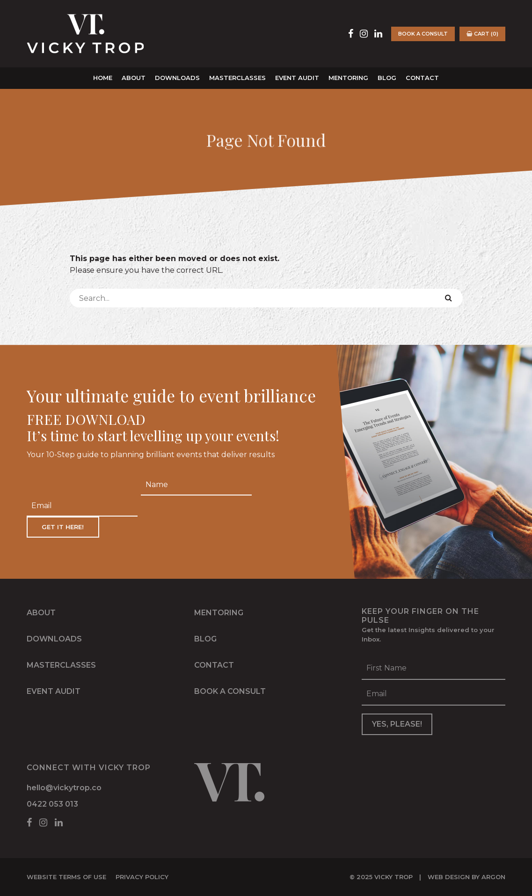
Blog (387, 77)
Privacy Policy (142, 877)
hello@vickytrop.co (64, 787)
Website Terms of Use (66, 877)
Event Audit (297, 77)
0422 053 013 (52, 804)
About (134, 77)
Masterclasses (237, 77)
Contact (422, 77)
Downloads (177, 77)
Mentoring (348, 77)
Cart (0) (482, 33)
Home (102, 77)
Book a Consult (423, 33)
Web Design (449, 877)
